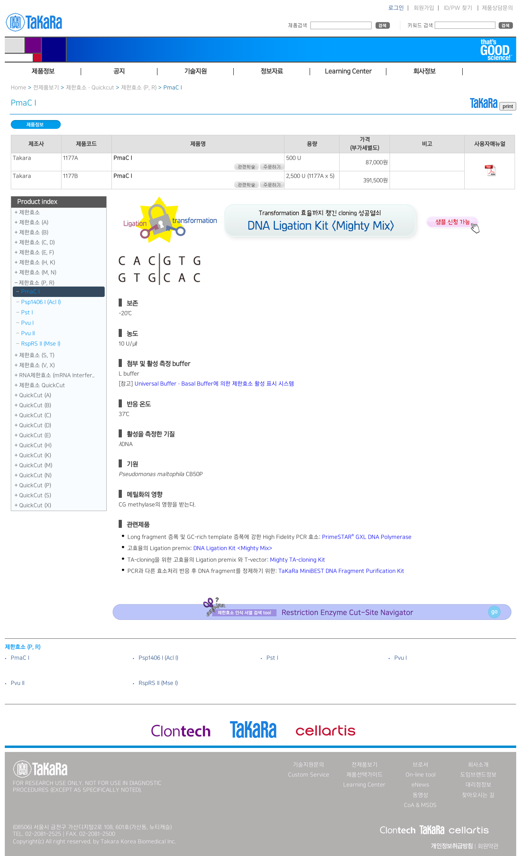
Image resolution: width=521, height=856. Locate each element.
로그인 (396, 8)
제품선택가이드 (364, 775)
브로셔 (420, 765)
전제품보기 (46, 87)
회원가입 (424, 8)
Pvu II (28, 333)
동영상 (420, 795)
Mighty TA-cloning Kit (297, 560)
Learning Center (364, 785)
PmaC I (30, 292)
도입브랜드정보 (478, 775)
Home (18, 87)
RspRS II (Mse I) (40, 344)
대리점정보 (478, 785)
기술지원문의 (308, 765)
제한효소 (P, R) (139, 87)
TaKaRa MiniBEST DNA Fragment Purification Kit (341, 571)
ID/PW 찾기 (458, 8)
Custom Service (308, 775)
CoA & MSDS (420, 805)
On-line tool (420, 775)
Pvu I (27, 323)
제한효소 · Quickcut (91, 87)
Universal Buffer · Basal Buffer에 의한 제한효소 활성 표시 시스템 (214, 384)
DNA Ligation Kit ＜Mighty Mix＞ (232, 548)
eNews (420, 785)
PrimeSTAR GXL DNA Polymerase (367, 537)
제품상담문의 (497, 8)
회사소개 (478, 765)
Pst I (27, 312)
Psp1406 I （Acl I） (41, 302)
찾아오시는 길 (478, 795)
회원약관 (487, 846)
